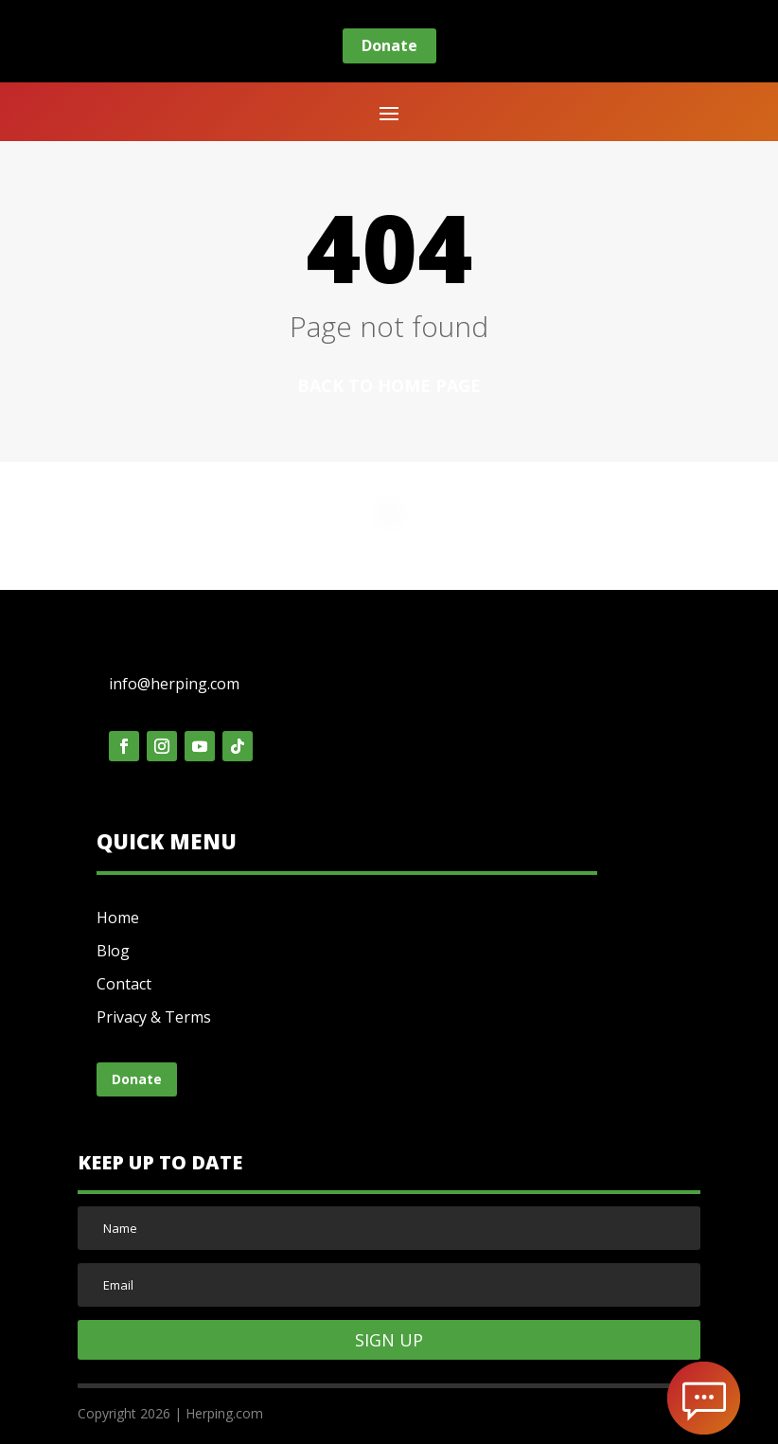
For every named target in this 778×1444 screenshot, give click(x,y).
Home (118, 917)
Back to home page (389, 385)
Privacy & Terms (154, 1017)
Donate (389, 45)
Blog (113, 950)
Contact (124, 983)
